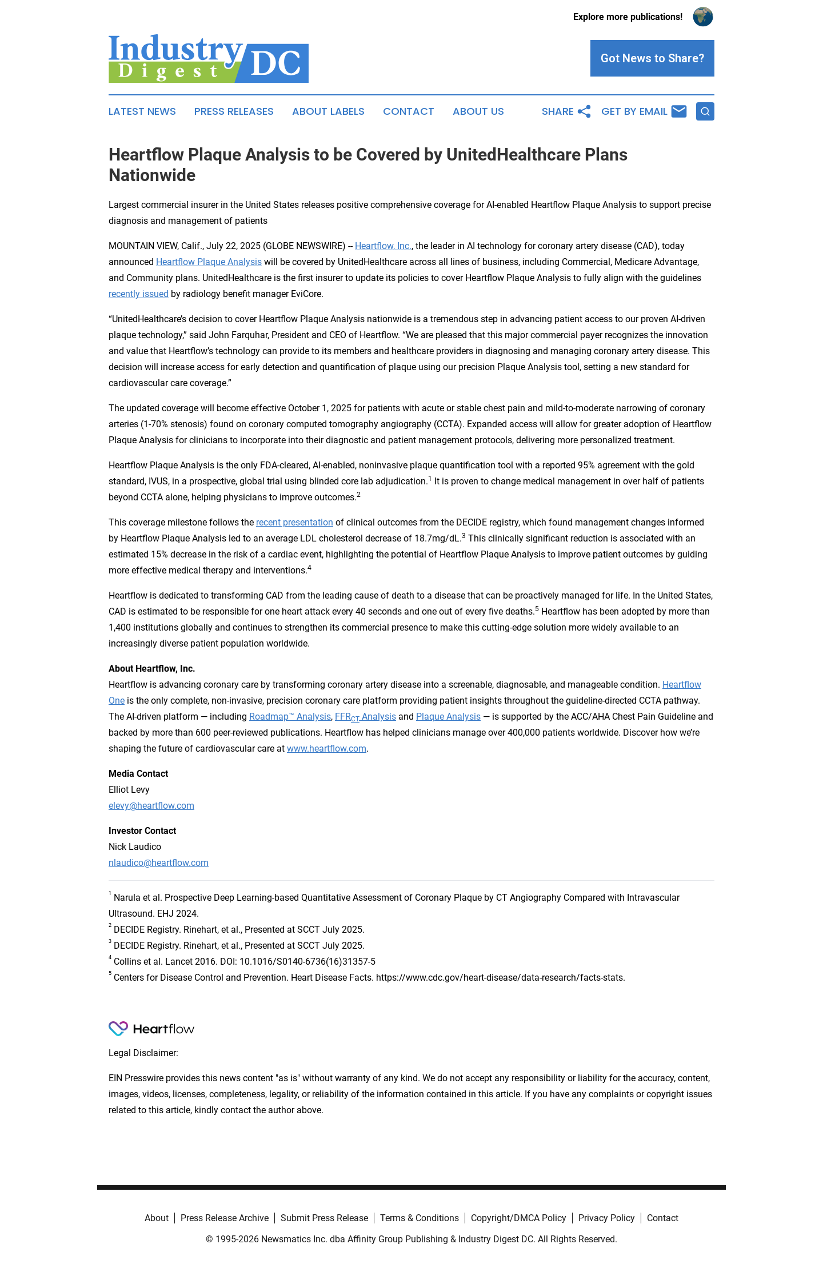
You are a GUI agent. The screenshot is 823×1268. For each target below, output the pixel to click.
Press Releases (234, 111)
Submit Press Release (324, 1218)
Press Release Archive (225, 1218)
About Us (478, 111)
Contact (408, 111)
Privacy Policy (606, 1218)
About (157, 1218)
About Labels (328, 111)
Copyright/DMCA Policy (518, 1218)
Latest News (142, 111)
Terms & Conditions (419, 1218)
